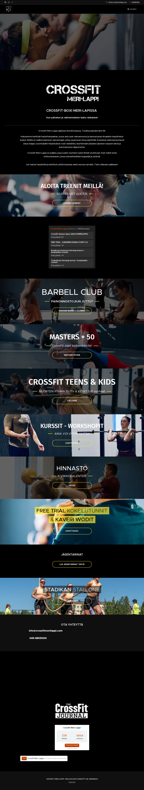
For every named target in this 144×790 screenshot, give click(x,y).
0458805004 (136, 2)
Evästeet (72, 782)
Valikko (132, 9)
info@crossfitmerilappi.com (117, 2)
